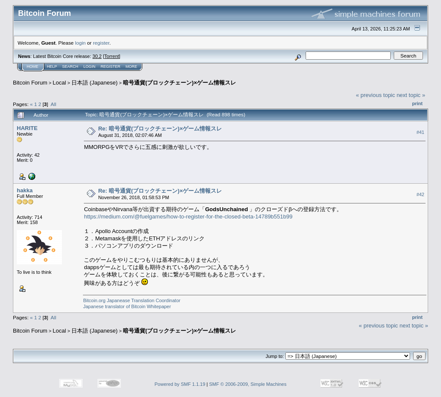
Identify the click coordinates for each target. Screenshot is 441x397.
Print (417, 103)
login (80, 42)
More (131, 66)
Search (70, 66)
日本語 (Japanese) (94, 82)
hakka (25, 190)
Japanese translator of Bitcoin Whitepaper (127, 306)
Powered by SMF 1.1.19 (180, 384)
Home (32, 66)
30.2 (96, 56)
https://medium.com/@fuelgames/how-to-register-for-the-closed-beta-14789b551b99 (188, 216)
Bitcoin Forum (30, 82)
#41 (420, 132)
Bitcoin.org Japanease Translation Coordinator (131, 300)
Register (110, 66)
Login (89, 66)
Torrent (111, 56)
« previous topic (375, 95)
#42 (420, 194)
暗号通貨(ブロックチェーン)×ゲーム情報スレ (179, 82)
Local (59, 82)
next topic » (411, 95)
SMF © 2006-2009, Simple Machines (248, 384)
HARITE (27, 128)
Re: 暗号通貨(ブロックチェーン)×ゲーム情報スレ (160, 128)
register (101, 42)
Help (52, 66)
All (53, 104)
